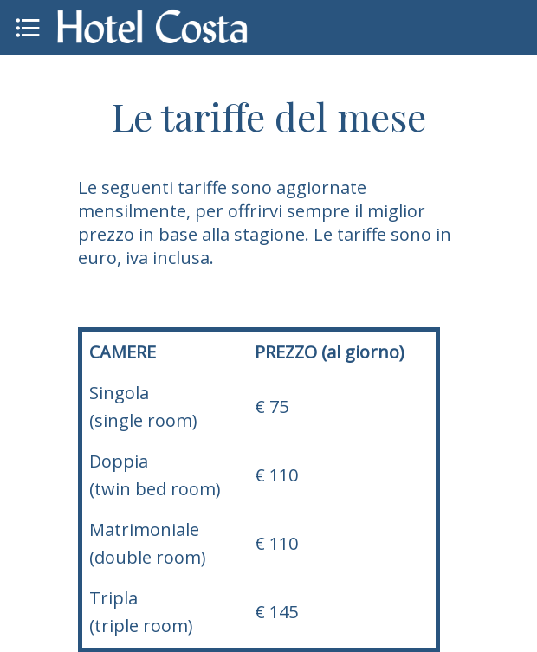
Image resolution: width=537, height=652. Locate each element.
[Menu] (28, 27)
